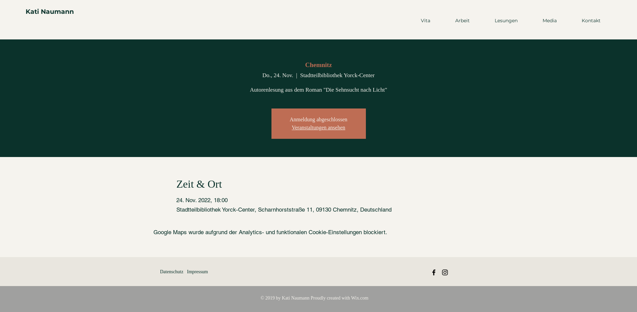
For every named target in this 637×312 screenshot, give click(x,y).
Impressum (197, 271)
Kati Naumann (50, 11)
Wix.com (359, 298)
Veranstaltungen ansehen (318, 127)
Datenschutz (171, 271)
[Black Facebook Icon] (434, 272)
